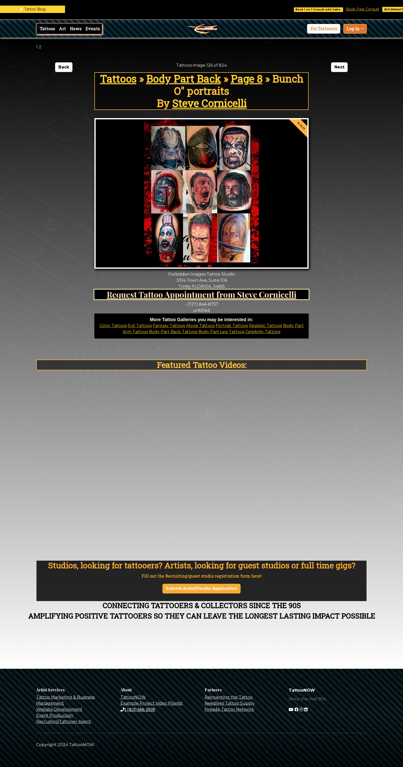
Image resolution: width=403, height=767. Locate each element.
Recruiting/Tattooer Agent (63, 721)
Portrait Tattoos (232, 325)
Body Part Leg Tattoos (221, 331)
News (75, 28)
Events (92, 28)
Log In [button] (353, 28)
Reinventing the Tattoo (229, 697)
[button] (323, 29)
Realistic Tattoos (265, 325)
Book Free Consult (366, 9)
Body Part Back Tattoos (173, 331)
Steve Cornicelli (209, 103)
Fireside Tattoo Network (229, 709)
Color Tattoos (113, 325)
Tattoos (47, 28)
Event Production (54, 715)
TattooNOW (133, 697)
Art (62, 28)
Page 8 (246, 79)
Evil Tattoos (140, 325)
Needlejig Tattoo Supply (230, 703)
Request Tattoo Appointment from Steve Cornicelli (201, 294)
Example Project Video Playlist (151, 703)
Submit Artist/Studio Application (201, 588)
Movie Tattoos (200, 325)
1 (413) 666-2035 (137, 709)
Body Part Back (183, 79)
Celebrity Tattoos (262, 331)
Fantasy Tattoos (169, 325)
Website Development (59, 709)
